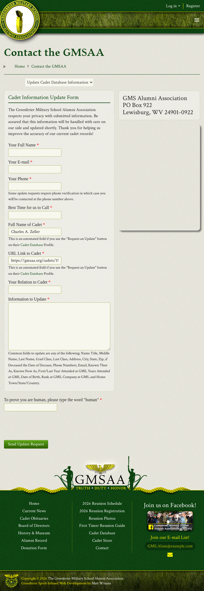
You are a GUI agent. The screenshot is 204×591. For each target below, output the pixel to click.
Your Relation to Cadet (29, 282)
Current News (34, 511)
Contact (102, 548)
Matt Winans (101, 583)
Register (193, 6)
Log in (173, 6)
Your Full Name (23, 145)
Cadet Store (102, 540)
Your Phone (19, 179)
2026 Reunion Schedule (102, 503)
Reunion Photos (102, 518)
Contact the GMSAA (48, 66)
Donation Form (34, 548)
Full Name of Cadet (26, 224)
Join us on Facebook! (170, 505)
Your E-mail (20, 162)
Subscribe (170, 556)
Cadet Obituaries (34, 518)
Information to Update (28, 299)
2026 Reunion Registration (102, 511)
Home (20, 66)
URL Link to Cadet (26, 253)
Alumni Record (34, 540)
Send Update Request (26, 444)
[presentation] (44, 425)
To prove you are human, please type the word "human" (53, 399)
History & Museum (34, 533)
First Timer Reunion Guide (102, 525)
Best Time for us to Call (30, 207)
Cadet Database (31, 245)
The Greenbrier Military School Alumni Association (85, 578)
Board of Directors (34, 525)
